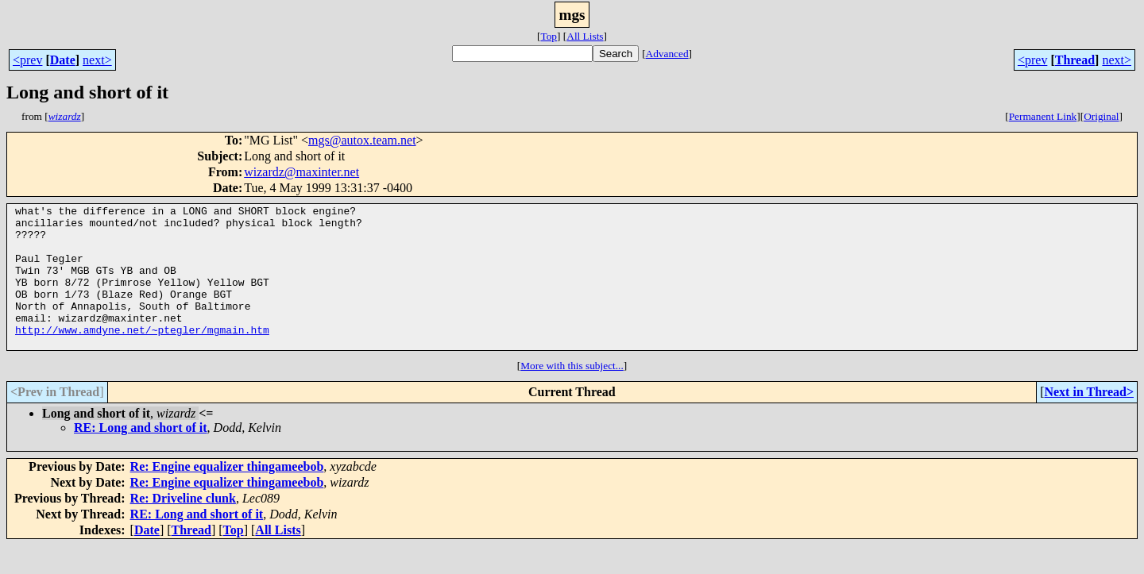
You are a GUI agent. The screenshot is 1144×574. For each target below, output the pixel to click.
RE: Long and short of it (140, 456)
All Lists (584, 36)
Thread (1075, 60)
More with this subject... (572, 394)
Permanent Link (1043, 116)
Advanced (667, 54)
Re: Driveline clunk (183, 527)
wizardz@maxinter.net (301, 172)
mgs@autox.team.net (362, 140)
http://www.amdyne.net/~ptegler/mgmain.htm (142, 356)
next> (97, 60)
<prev (27, 60)
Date (62, 60)
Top (548, 36)
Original (1101, 116)
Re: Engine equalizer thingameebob (227, 495)
